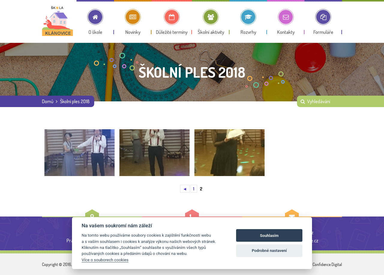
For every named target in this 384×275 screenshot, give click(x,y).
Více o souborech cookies (105, 259)
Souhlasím (269, 235)
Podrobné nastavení (269, 250)
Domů (47, 101)
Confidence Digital (327, 264)
